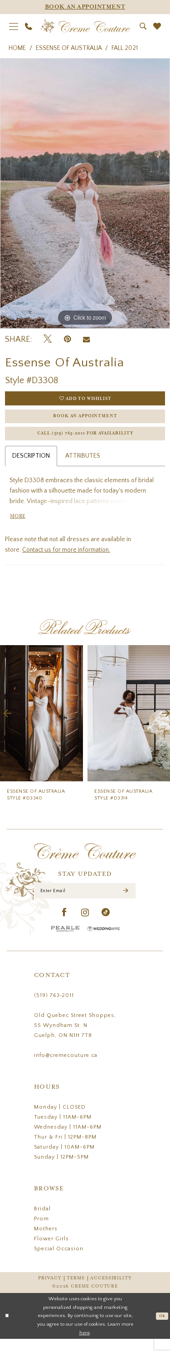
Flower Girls (51, 1252)
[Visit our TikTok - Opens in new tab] (106, 926)
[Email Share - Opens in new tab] (86, 339)
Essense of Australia (69, 48)
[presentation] (41, 724)
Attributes (82, 464)
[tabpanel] (85, 194)
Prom (41, 1232)
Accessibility (111, 1291)
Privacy (49, 1291)
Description (31, 464)
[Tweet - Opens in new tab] (47, 339)
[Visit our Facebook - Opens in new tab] (64, 926)
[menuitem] (14, 26)
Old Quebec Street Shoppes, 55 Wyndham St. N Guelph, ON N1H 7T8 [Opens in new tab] (75, 1039)
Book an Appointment (85, 420)
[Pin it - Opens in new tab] (67, 339)
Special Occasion (58, 1262)
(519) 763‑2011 (54, 1009)
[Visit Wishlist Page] (157, 26)
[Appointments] (85, 7)
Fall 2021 (125, 48)
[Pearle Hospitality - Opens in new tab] (65, 942)
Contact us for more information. (66, 560)
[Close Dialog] (8, 1329)
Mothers (46, 1242)
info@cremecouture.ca (65, 1069)
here (84, 1346)
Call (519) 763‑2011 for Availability (85, 440)
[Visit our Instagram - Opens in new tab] (85, 926)
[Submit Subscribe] (125, 903)
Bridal (42, 1222)
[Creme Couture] (85, 26)
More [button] (19, 526)
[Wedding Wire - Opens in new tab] (103, 942)
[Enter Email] (85, 903)
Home (17, 48)
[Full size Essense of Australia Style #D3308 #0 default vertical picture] (85, 194)
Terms (76, 1291)
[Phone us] (29, 26)
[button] (14, 26)
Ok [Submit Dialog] (161, 1328)
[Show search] (143, 26)
